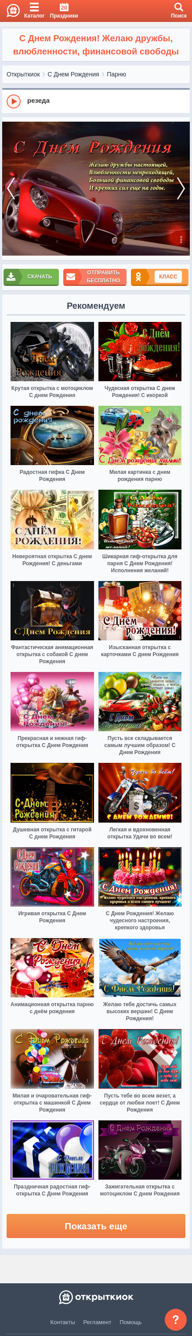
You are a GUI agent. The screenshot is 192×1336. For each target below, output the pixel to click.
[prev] (11, 189)
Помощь (130, 1322)
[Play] (14, 101)
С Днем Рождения (73, 74)
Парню (116, 74)
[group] (96, 101)
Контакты (63, 1322)
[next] (181, 189)
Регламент (97, 1322)
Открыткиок (23, 74)
